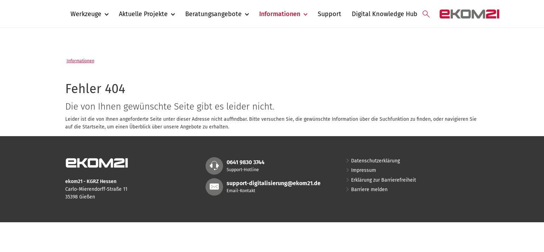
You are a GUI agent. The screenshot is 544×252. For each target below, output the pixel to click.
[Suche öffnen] (426, 14)
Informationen (80, 60)
